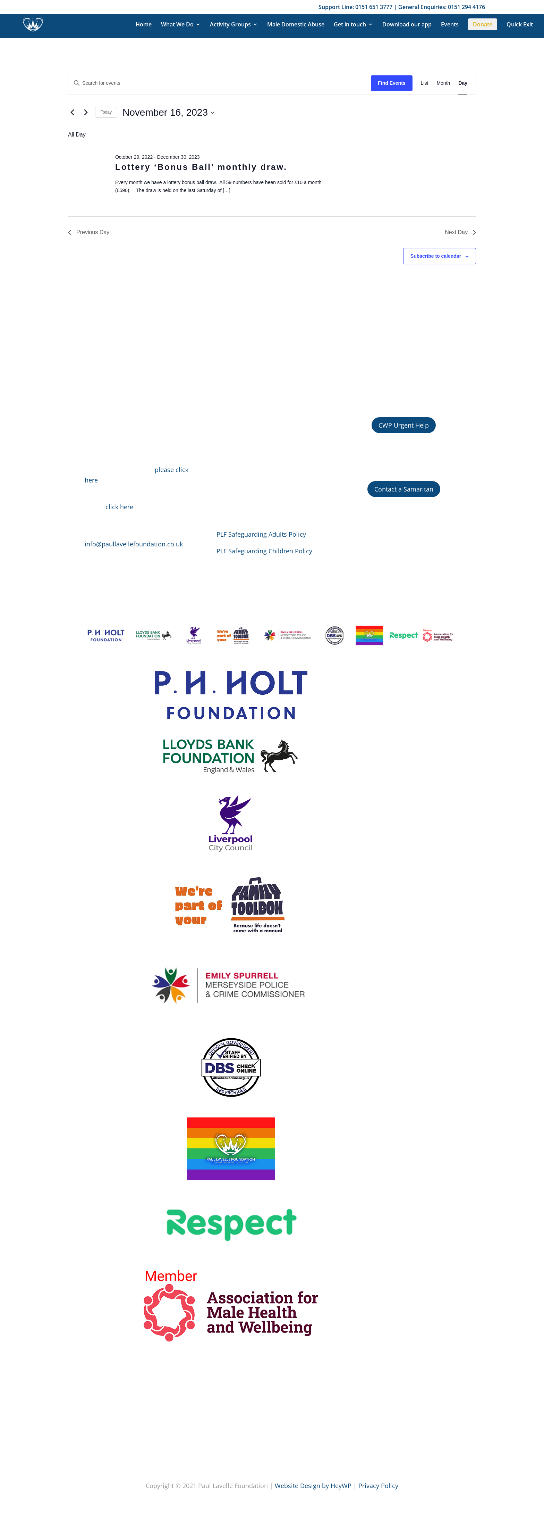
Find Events (391, 83)
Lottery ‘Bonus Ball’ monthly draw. (201, 167)
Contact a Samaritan (403, 489)
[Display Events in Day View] (462, 83)
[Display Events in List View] (424, 83)
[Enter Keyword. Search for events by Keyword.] (219, 83)
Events (450, 25)
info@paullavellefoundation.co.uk (134, 544)
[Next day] (86, 112)
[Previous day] (72, 112)
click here (119, 507)
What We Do (177, 25)
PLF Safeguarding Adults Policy (261, 534)
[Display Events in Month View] (443, 83)
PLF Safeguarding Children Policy (264, 551)
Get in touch (350, 25)
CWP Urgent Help (404, 425)
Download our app (407, 25)
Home (144, 25)
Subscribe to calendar (435, 256)
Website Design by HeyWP (313, 1485)
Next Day (460, 232)
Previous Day (88, 232)
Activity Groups (230, 25)
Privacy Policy (378, 1485)
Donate (482, 24)
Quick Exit (520, 25)
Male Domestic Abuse (295, 25)
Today (106, 112)
